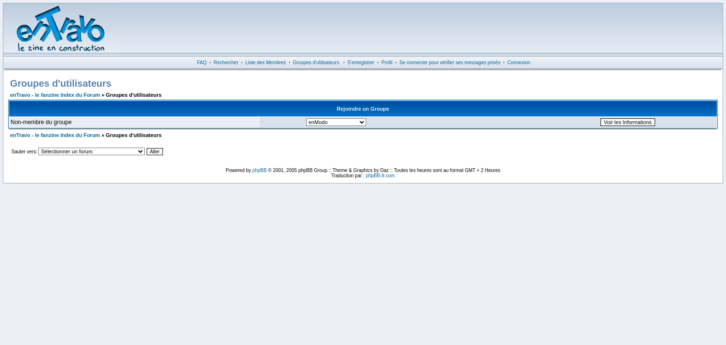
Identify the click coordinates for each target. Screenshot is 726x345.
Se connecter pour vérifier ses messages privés (450, 62)
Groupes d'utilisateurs (316, 62)
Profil (386, 62)
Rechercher (226, 62)
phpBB (260, 170)
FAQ (202, 62)
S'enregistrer (360, 62)
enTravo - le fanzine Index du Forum (55, 95)
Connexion (518, 62)
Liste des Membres (265, 62)
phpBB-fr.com (380, 175)
